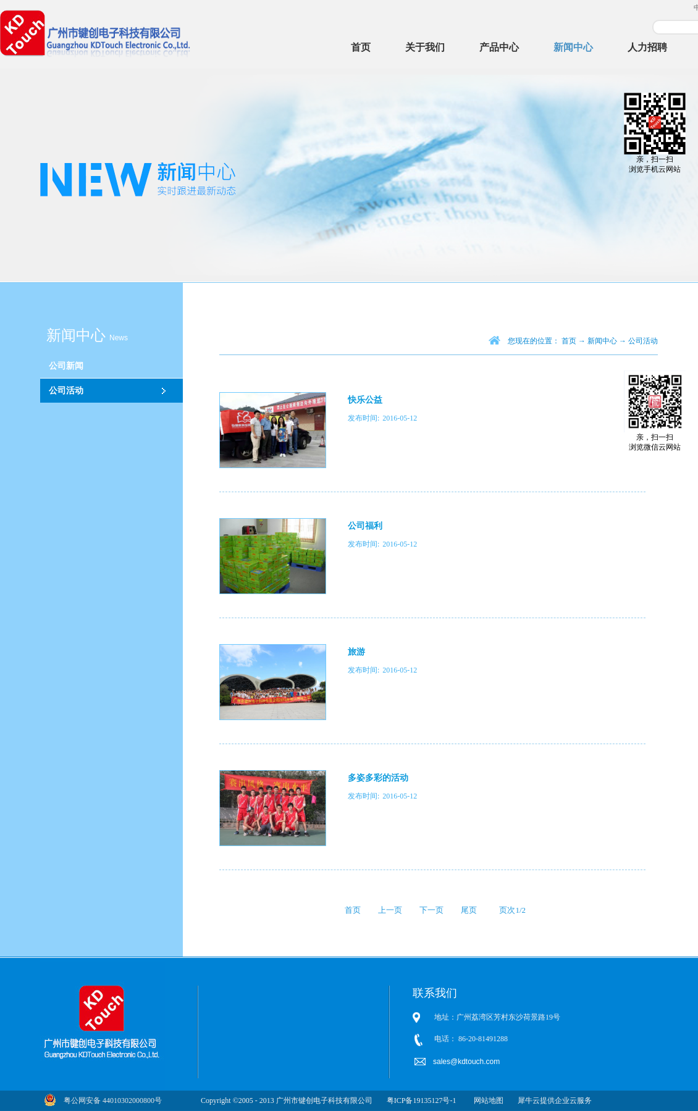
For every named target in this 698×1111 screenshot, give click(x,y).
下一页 (431, 910)
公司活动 (643, 341)
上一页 (390, 910)
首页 (361, 47)
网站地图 (486, 1100)
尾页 (469, 910)
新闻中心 (602, 341)
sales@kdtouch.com (467, 1061)
